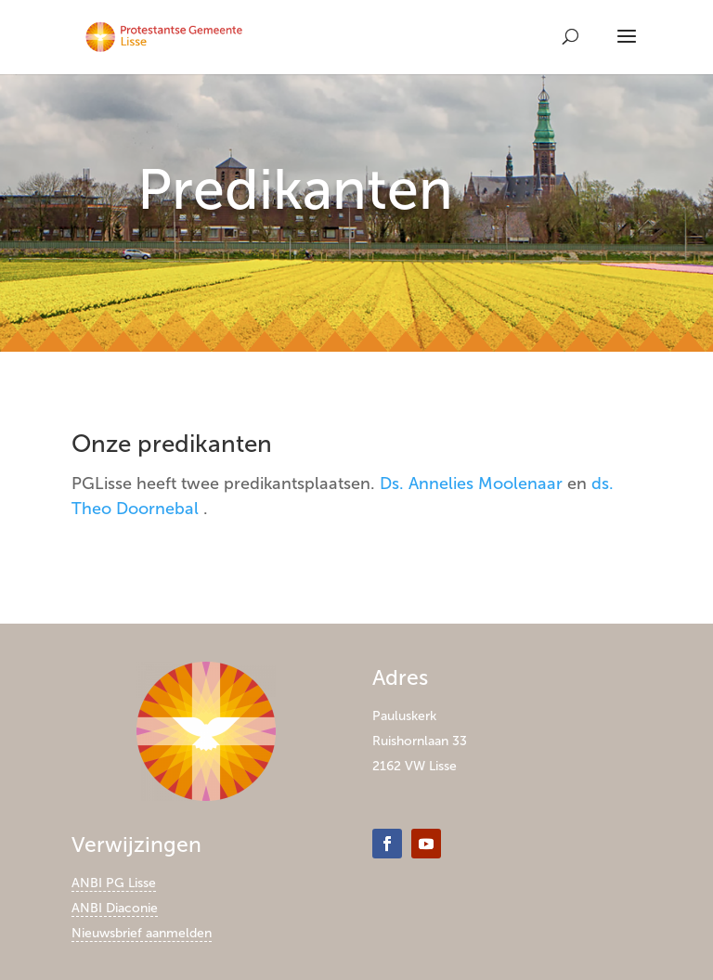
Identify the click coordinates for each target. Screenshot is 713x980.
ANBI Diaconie (114, 908)
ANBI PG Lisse (113, 883)
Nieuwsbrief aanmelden (141, 933)
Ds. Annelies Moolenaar (471, 483)
